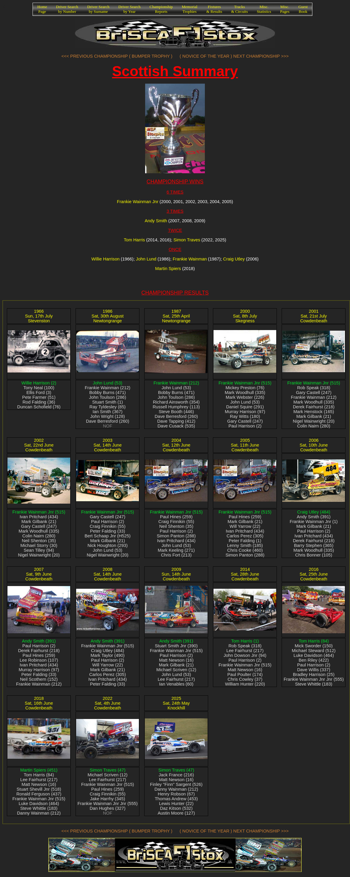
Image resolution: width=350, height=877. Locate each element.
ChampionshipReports (161, 9)
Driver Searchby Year (129, 9)
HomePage (42, 9)
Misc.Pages (284, 9)
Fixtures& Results (214, 9)
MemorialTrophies (190, 9)
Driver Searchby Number (67, 9)
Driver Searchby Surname (98, 9)
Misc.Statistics (264, 9)
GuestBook (303, 9)
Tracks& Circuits (239, 9)
